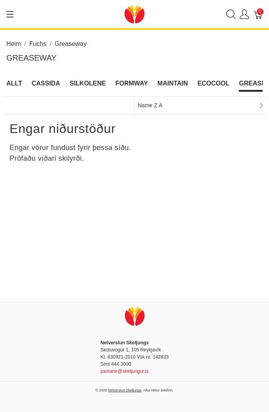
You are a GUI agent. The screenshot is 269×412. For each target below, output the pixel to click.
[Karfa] (258, 14)
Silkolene (88, 83)
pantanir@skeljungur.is (124, 371)
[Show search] (231, 14)
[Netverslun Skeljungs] (134, 13)
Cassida (46, 83)
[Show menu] (10, 14)
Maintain (172, 83)
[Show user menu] (244, 14)
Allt (14, 83)
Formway (131, 83)
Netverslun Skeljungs (125, 390)
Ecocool (213, 83)
